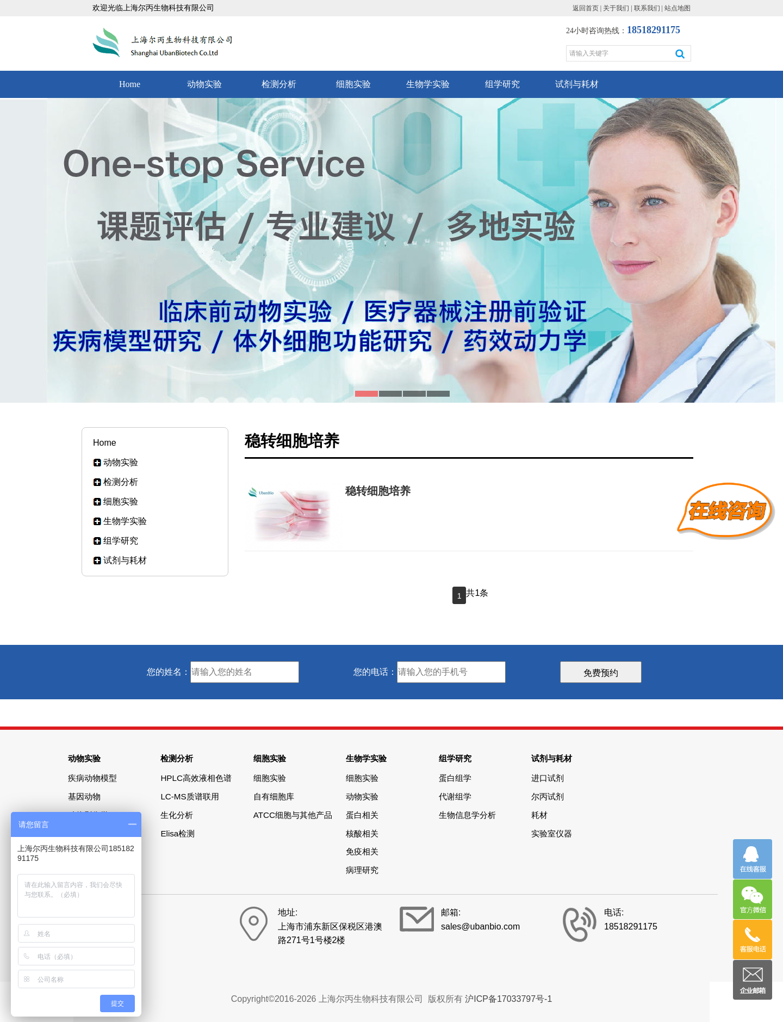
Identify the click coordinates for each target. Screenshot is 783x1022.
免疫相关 (362, 851)
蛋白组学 (455, 778)
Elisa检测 (177, 833)
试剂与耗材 (577, 84)
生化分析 (176, 815)
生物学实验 (428, 84)
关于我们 (616, 8)
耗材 (539, 815)
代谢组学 (455, 796)
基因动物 (84, 796)
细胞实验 (353, 84)
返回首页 (586, 8)
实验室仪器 (551, 833)
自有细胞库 (273, 796)
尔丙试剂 (547, 796)
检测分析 (279, 84)
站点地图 (677, 8)
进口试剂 (547, 778)
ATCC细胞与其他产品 (292, 815)
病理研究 (362, 870)
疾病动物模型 (92, 778)
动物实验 (204, 84)
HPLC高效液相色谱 (196, 778)
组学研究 (502, 84)
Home (129, 84)
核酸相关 (362, 833)
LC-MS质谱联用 (189, 796)
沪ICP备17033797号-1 (508, 998)
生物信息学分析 (467, 815)
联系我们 (647, 8)
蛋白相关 (362, 815)
